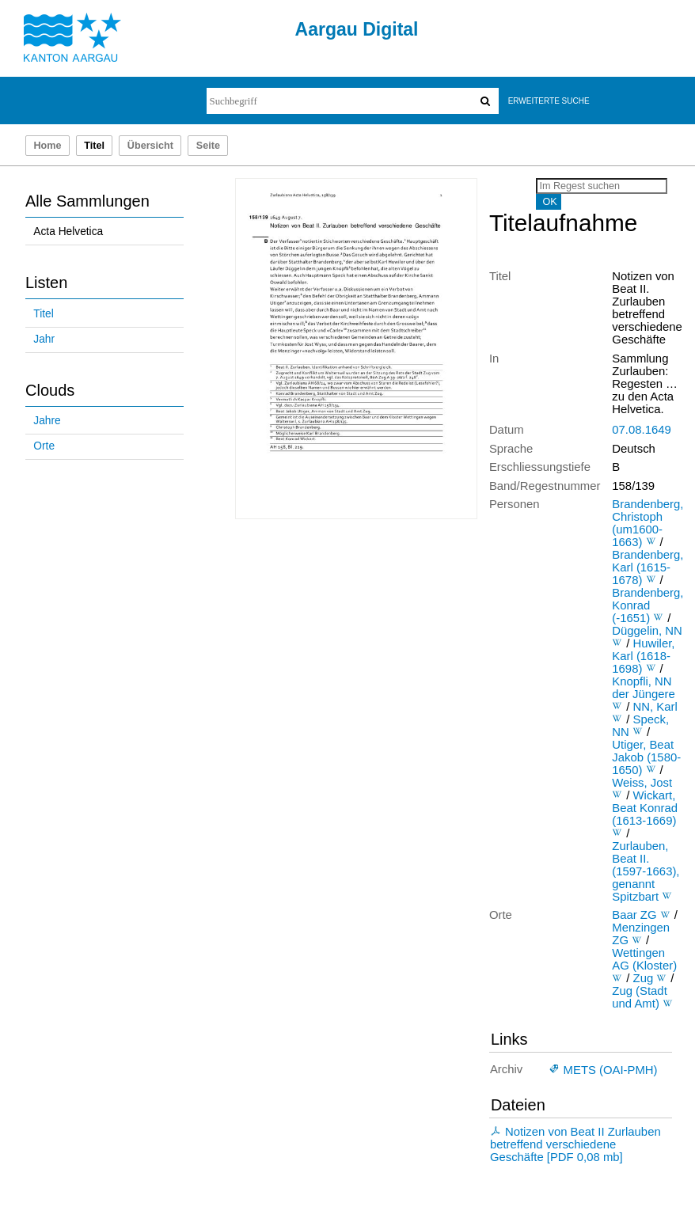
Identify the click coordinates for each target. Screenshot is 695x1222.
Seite (208, 145)
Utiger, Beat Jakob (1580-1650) (646, 757)
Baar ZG (634, 915)
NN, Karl (655, 706)
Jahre (46, 421)
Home (47, 145)
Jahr (44, 339)
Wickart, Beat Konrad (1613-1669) (645, 808)
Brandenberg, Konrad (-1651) (647, 605)
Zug (643, 978)
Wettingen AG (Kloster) (644, 959)
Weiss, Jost (642, 782)
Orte (44, 446)
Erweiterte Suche (549, 101)
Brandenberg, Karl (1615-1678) (647, 567)
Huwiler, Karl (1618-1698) (643, 656)
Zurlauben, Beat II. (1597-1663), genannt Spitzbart (645, 871)
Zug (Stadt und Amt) (639, 997)
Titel (43, 314)
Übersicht (150, 145)
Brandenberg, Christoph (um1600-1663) (647, 523)
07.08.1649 (641, 429)
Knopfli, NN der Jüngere (643, 687)
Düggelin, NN (647, 630)
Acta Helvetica (68, 231)
